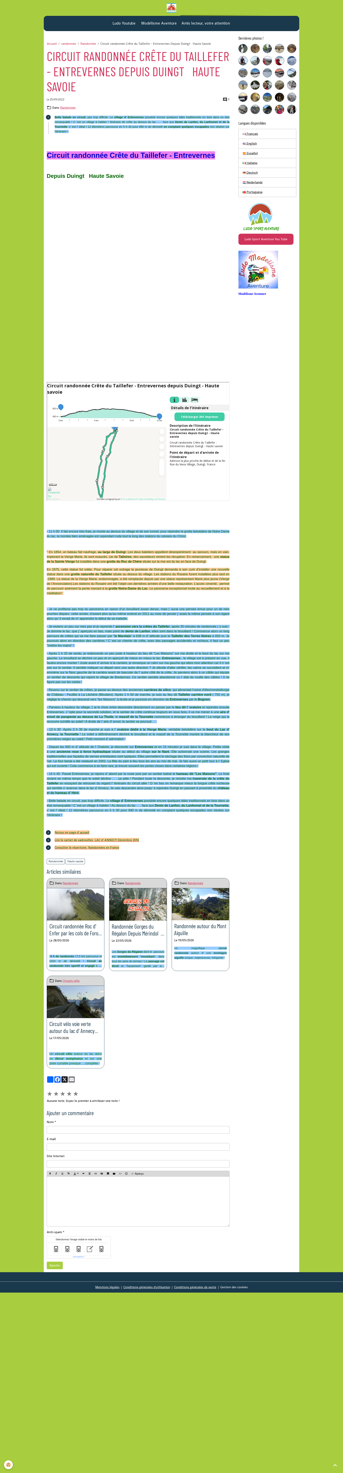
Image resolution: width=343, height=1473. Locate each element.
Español (250, 153)
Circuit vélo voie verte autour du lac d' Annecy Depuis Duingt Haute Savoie (72, 1027)
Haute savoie (75, 861)
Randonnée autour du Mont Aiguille (200, 929)
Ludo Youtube (123, 23)
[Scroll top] (335, 1465)
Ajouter (54, 1265)
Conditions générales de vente (195, 1287)
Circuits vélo (71, 981)
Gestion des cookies (234, 1287)
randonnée (68, 44)
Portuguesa (252, 192)
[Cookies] (8, 1464)
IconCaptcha (78, 1257)
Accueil (52, 44)
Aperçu (137, 1174)
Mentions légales (107, 1287)
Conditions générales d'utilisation (146, 1287)
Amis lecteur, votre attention (205, 23)
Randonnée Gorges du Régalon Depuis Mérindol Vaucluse (136, 930)
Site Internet (56, 1156)
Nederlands (253, 182)
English (250, 143)
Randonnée (88, 44)
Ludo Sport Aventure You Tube (266, 239)
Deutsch (250, 173)
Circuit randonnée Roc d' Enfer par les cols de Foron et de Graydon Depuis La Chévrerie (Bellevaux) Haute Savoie (75, 930)
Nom (50, 1122)
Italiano (250, 163)
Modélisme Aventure (158, 23)
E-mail (51, 1139)
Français (250, 134)
